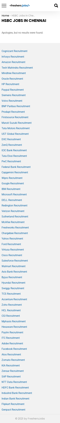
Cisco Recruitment (12, 255)
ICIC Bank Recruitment (14, 150)
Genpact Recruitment (13, 409)
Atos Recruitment (11, 354)
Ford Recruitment (11, 244)
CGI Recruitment (11, 315)
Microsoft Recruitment (14, 194)
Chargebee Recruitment (15, 233)
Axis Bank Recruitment (14, 271)
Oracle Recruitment (12, 78)
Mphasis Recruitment (14, 321)
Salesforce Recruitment (15, 260)
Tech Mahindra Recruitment (17, 67)
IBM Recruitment (11, 189)
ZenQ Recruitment (12, 144)
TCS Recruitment (11, 293)
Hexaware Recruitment (14, 326)
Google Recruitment (13, 183)
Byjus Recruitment (12, 277)
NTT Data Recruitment (14, 382)
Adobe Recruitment (12, 343)
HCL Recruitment (11, 310)
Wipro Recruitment (12, 178)
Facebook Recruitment (14, 348)
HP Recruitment (10, 84)
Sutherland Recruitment (15, 216)
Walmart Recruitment (13, 266)
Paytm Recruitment (12, 332)
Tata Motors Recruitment (16, 128)
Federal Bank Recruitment (16, 166)
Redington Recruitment (14, 205)
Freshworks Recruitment (15, 227)
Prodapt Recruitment (13, 111)
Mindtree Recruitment (14, 73)
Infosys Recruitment (13, 56)
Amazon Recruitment (13, 62)
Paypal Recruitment (13, 89)
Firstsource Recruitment (15, 117)
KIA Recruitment (11, 365)
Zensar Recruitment (13, 370)
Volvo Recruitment (12, 100)
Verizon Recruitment (13, 211)
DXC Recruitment (11, 139)
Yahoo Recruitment (12, 238)
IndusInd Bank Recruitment (17, 393)
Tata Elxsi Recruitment (14, 155)
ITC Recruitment (11, 337)
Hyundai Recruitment (13, 282)
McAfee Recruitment (13, 222)
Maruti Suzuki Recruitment (17, 122)
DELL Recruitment (12, 200)
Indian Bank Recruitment (15, 398)
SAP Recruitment (11, 376)
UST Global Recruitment (15, 133)
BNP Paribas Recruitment (16, 106)
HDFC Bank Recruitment (15, 387)
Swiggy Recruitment (13, 288)
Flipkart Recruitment (13, 404)
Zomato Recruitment (13, 359)
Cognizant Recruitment (14, 51)
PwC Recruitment (11, 161)
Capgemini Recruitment (15, 172)
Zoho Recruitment (12, 304)
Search (56, 5)
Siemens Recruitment (14, 95)
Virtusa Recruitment (13, 249)
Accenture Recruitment (14, 299)
